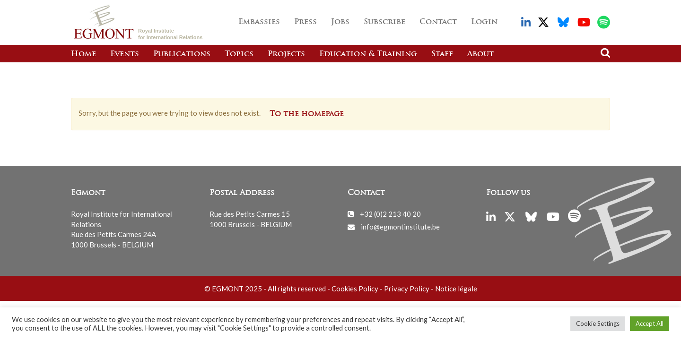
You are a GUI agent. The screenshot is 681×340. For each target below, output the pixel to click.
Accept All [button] (650, 323)
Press (305, 22)
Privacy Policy (406, 288)
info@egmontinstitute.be (400, 226)
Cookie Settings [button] (598, 323)
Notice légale (456, 288)
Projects (286, 54)
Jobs (340, 22)
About (480, 54)
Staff (442, 54)
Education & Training (368, 54)
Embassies (259, 22)
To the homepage (307, 114)
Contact (438, 22)
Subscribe (384, 22)
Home (83, 54)
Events (124, 54)
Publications (181, 54)
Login (484, 22)
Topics (239, 54)
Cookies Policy (355, 288)
